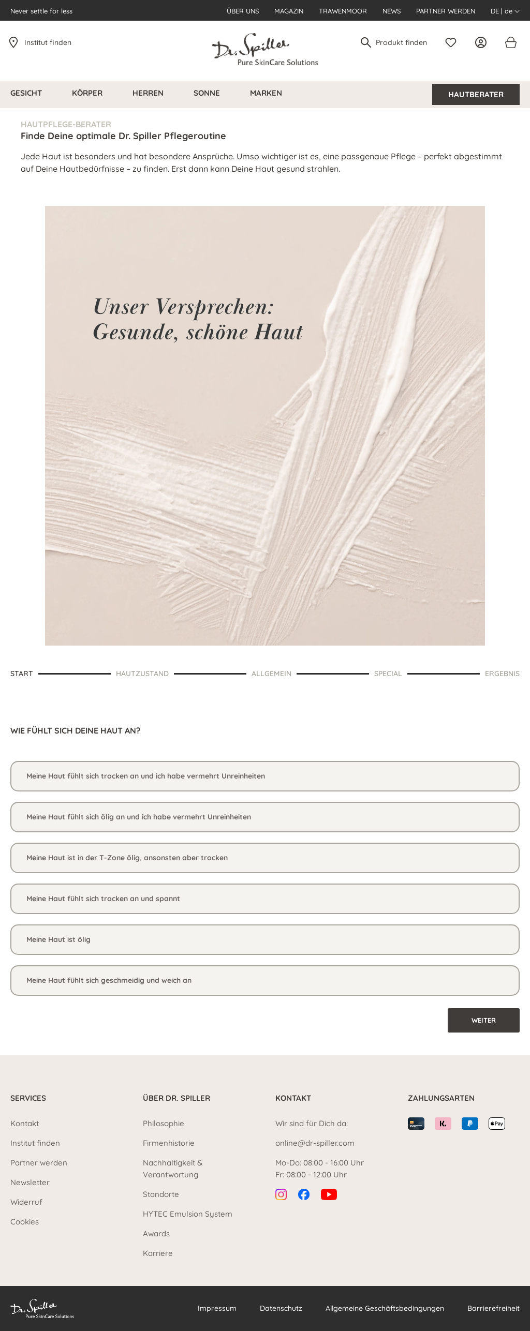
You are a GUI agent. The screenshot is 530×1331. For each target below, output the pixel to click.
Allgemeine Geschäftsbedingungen (385, 1308)
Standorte (161, 1194)
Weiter (484, 1020)
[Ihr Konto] (483, 42)
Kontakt (24, 1123)
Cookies (24, 1222)
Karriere (158, 1253)
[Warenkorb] (510, 42)
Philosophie (163, 1123)
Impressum (217, 1308)
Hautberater (476, 94)
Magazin (288, 11)
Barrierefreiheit (493, 1308)
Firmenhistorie (169, 1143)
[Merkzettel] (453, 42)
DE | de (505, 11)
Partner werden (445, 11)
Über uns (243, 11)
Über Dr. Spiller (176, 1098)
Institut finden (47, 42)
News (391, 11)
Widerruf (26, 1202)
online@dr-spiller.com (315, 1143)
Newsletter (30, 1182)
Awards (156, 1233)
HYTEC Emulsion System (187, 1214)
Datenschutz (281, 1308)
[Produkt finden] (402, 42)
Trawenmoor (343, 11)
